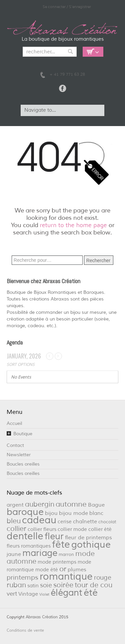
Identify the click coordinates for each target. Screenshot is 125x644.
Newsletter (19, 455)
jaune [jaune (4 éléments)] (14, 554)
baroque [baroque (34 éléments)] (25, 512)
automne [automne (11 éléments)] (71, 504)
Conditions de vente (25, 630)
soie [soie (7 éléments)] (46, 585)
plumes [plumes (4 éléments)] (77, 569)
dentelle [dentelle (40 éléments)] (25, 536)
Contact (15, 445)
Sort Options (21, 364)
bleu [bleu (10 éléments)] (14, 521)
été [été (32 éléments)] (91, 593)
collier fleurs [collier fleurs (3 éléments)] (42, 529)
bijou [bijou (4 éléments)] (51, 513)
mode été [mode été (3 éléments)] (46, 570)
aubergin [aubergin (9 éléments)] (39, 504)
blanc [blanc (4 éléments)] (96, 513)
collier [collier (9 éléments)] (16, 528)
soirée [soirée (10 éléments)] (63, 585)
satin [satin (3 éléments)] (33, 586)
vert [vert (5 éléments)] (12, 593)
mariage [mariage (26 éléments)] (39, 553)
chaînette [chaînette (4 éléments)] (85, 521)
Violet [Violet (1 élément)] (44, 594)
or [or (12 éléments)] (62, 569)
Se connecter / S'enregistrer (67, 6)
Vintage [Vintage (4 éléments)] (28, 593)
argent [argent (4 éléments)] (15, 504)
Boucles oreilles (23, 464)
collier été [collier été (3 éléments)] (100, 529)
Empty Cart (93, 52)
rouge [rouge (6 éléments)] (102, 578)
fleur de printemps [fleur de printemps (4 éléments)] (88, 537)
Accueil (14, 423)
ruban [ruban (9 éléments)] (16, 585)
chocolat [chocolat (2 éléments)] (107, 522)
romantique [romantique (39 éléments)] (66, 576)
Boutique (22, 434)
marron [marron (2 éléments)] (66, 554)
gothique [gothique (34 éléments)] (91, 545)
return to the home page (73, 224)
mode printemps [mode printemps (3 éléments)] (57, 562)
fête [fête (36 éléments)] (61, 544)
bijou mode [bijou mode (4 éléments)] (73, 513)
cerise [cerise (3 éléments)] (65, 522)
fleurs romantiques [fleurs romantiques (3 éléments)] (29, 546)
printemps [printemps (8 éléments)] (22, 577)
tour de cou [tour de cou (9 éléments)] (93, 585)
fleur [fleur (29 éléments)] (54, 536)
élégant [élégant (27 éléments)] (66, 592)
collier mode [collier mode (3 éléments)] (72, 529)
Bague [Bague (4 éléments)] (96, 504)
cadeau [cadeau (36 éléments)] (39, 520)
